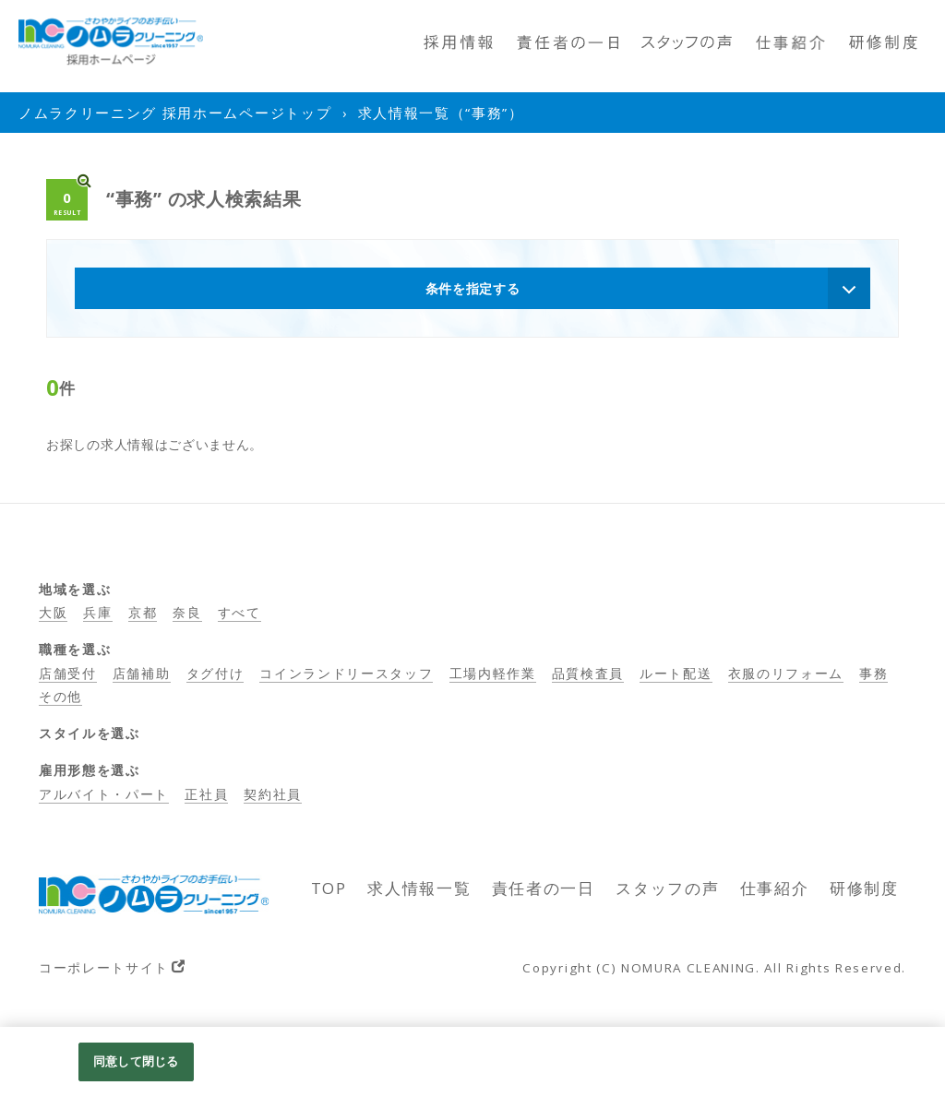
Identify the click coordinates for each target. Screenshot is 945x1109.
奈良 (187, 612)
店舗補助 (142, 673)
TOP (329, 888)
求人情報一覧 (419, 888)
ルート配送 (676, 673)
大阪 (53, 612)
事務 (873, 673)
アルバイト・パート (104, 794)
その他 (60, 696)
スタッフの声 (667, 888)
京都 (142, 612)
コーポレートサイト (104, 967)
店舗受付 (68, 673)
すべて (239, 612)
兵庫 (97, 612)
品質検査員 (588, 673)
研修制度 (864, 888)
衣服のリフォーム (785, 673)
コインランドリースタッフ (346, 673)
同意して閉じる (135, 1061)
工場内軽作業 (492, 673)
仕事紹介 (774, 888)
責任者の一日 (543, 888)
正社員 (206, 794)
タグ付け (215, 673)
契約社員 (273, 794)
